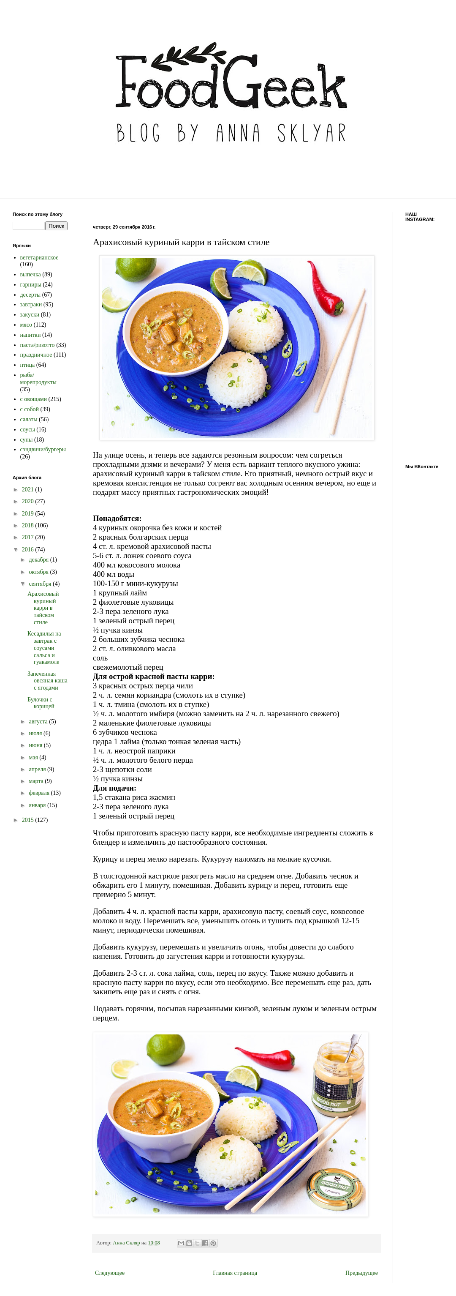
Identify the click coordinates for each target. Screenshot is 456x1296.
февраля (40, 793)
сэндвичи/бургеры (43, 449)
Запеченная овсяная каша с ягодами (47, 681)
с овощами (33, 399)
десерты (30, 295)
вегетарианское (39, 257)
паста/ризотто (37, 345)
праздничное (36, 355)
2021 (28, 489)
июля (36, 733)
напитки (30, 335)
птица (27, 365)
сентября (41, 584)
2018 (28, 525)
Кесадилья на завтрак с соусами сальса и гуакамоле (44, 647)
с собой (29, 409)
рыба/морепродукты (38, 378)
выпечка (30, 274)
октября (39, 572)
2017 (28, 537)
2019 (28, 513)
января (38, 805)
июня (36, 745)
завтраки (31, 304)
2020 (28, 501)
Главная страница (235, 1273)
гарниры (30, 284)
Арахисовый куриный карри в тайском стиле (43, 608)
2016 (28, 549)
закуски (30, 314)
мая (34, 757)
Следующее (110, 1273)
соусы (27, 429)
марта (37, 781)
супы (26, 440)
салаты (29, 419)
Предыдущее (361, 1273)
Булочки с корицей (40, 703)
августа (39, 721)
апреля (38, 769)
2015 (28, 820)
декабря (39, 560)
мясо (26, 325)
